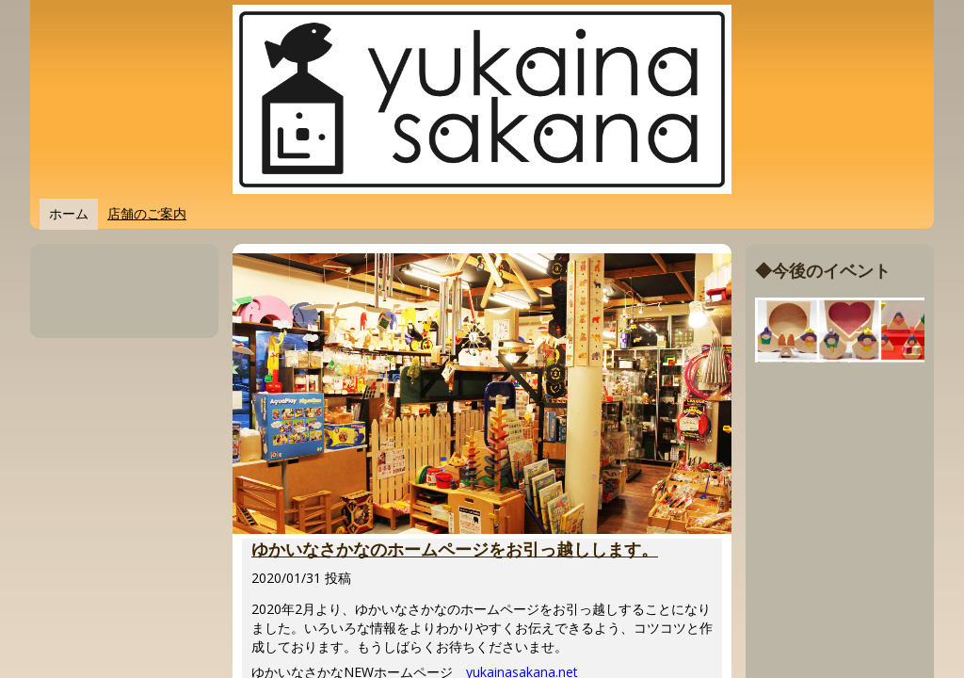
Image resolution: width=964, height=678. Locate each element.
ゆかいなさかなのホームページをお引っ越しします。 (454, 550)
